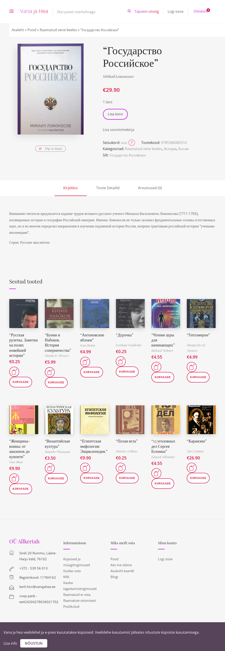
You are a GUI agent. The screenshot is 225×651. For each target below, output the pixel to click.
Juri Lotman (195, 451)
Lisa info (10, 643)
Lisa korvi (115, 114)
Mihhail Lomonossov (118, 76)
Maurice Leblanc (127, 451)
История (170, 148)
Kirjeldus (70, 187)
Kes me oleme (121, 565)
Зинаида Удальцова (57, 452)
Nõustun (34, 643)
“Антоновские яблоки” (92, 337)
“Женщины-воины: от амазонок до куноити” (19, 448)
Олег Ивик (16, 462)
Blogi (114, 577)
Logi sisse (175, 11)
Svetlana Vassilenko (129, 345)
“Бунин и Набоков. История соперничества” (58, 342)
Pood (31, 29)
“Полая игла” (127, 441)
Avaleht (18, 29)
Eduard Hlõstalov (163, 457)
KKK (66, 577)
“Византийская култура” (57, 443)
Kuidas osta (72, 571)
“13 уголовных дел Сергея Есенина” (163, 446)
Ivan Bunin (87, 345)
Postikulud (71, 606)
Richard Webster (162, 350)
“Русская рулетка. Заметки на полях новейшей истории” (23, 345)
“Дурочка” (124, 334)
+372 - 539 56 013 (33, 568)
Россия (183, 148)
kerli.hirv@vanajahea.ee (37, 586)
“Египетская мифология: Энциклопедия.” (93, 446)
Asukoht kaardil (122, 571)
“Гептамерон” (198, 334)
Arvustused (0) (150, 187)
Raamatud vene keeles (58, 29)
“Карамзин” (197, 441)
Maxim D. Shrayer (57, 356)
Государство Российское (128, 155)
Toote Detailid (108, 187)
